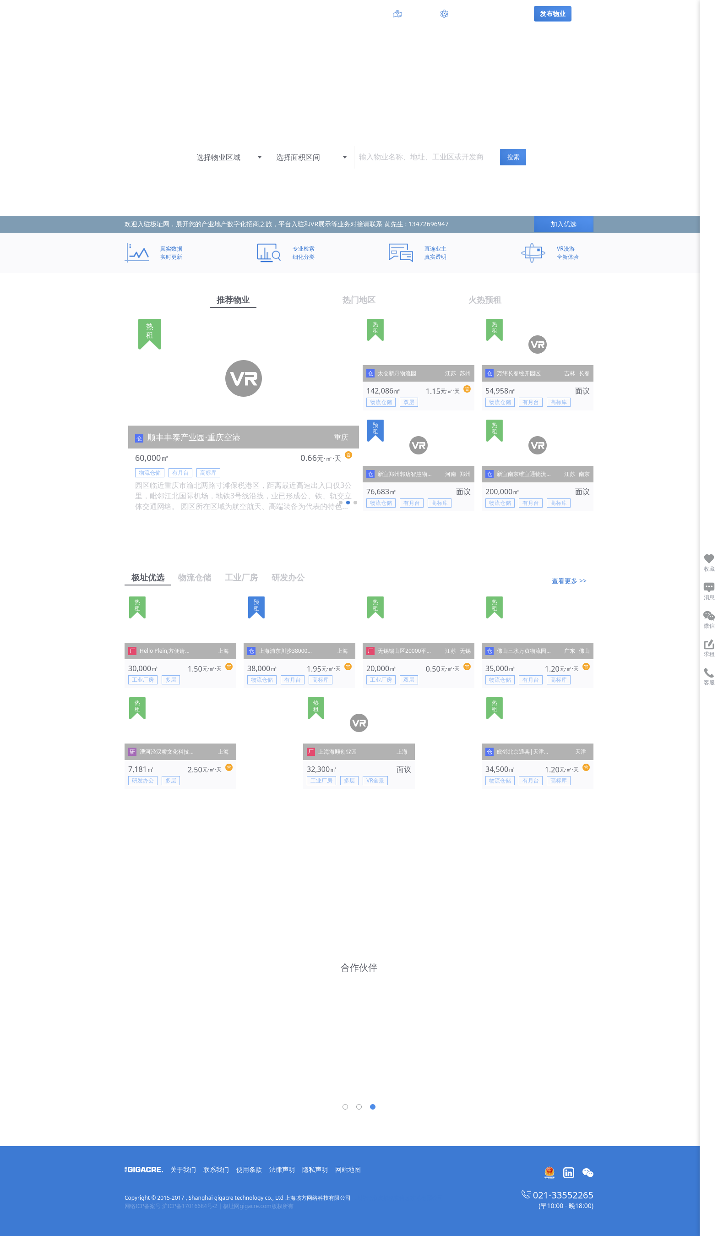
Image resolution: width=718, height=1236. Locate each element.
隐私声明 (315, 1169)
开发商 (374, 13)
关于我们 (183, 1169)
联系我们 (216, 1169)
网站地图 (348, 1169)
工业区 (349, 13)
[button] (341, 502)
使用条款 (249, 1169)
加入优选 (564, 223)
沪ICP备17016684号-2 (190, 1206)
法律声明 (282, 1169)
